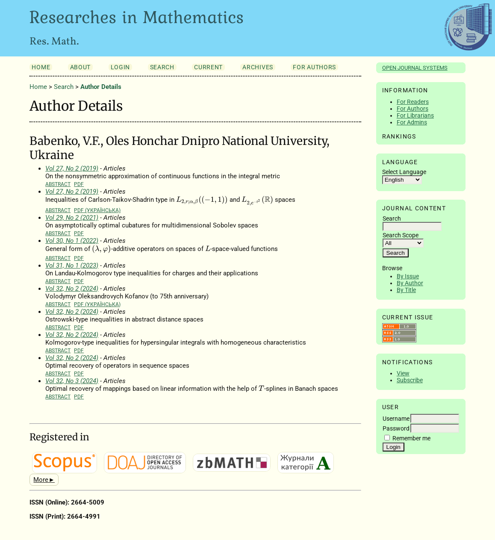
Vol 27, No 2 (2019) (71, 168)
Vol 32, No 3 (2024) (71, 381)
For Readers (413, 101)
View (403, 373)
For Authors (412, 108)
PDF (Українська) (97, 210)
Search (162, 67)
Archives (257, 67)
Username (396, 418)
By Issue (408, 276)
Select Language (404, 171)
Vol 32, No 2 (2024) (71, 288)
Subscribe (410, 380)
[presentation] (202, 200)
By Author (410, 283)
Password (396, 428)
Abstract (58, 184)
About (80, 67)
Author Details (100, 87)
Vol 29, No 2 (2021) (71, 217)
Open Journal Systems (415, 68)
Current (208, 67)
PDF (79, 184)
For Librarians (415, 115)
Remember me (411, 438)
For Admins (412, 122)
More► (44, 480)
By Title (406, 289)
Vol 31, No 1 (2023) (71, 265)
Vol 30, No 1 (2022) (71, 241)
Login (120, 67)
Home (41, 67)
